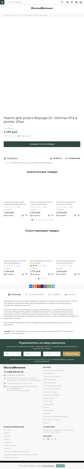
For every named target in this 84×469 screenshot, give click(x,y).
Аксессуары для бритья (52, 386)
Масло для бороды (45, 163)
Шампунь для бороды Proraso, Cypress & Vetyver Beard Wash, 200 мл (15, 203)
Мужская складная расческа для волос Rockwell (41, 262)
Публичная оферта (11, 458)
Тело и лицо (47, 401)
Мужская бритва (49, 380)
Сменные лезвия (49, 383)
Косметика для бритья (52, 389)
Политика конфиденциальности (16, 452)
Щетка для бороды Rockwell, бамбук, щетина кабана (66, 203)
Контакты (7, 436)
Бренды (46, 423)
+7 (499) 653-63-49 (13, 372)
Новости (7, 448)
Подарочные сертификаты (53, 370)
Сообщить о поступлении (42, 144)
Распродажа (48, 404)
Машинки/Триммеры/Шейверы (55, 417)
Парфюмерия (48, 410)
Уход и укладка (33, 163)
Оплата (6, 433)
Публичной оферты (59, 359)
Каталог (14, 163)
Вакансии (7, 442)
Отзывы (7, 439)
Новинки (46, 413)
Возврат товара (10, 445)
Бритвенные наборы (51, 395)
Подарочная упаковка (52, 377)
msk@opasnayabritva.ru (15, 375)
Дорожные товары (50, 392)
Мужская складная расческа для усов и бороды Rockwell (41, 203)
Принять (60, 466)
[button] (32, 219)
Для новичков (48, 373)
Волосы (46, 407)
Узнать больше (48, 466)
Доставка (7, 430)
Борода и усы (22, 163)
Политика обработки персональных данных (21, 455)
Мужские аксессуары (51, 420)
